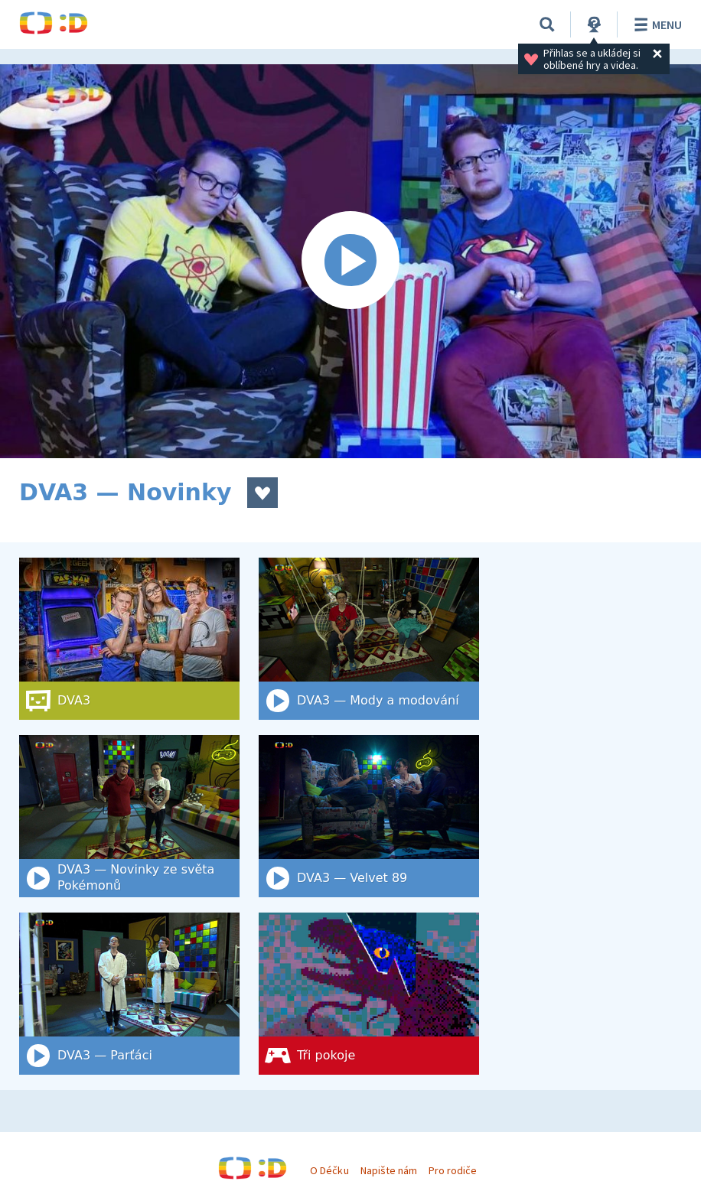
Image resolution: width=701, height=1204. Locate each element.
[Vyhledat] (547, 24)
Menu (655, 24)
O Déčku (329, 1170)
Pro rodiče (453, 1170)
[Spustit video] (350, 261)
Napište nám (388, 1170)
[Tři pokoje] (369, 994)
